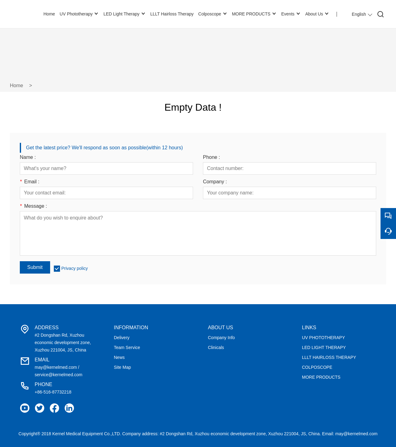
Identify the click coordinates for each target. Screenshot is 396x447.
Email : (29, 181)
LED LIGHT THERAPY (324, 347)
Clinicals (216, 347)
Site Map (122, 367)
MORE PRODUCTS (321, 377)
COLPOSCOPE (317, 367)
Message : (33, 206)
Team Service (127, 347)
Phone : (211, 157)
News (119, 357)
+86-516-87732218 (53, 392)
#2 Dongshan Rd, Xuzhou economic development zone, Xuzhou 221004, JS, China (63, 342)
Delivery (122, 337)
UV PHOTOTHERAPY (323, 337)
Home (16, 85)
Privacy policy (74, 268)
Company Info (221, 337)
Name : (28, 157)
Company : (215, 181)
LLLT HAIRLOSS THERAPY (329, 357)
